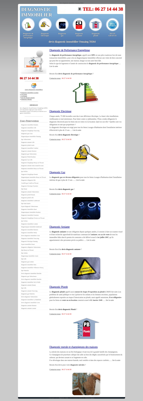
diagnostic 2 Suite (63, 398)
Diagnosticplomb (96, 35)
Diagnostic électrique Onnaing (29, 241)
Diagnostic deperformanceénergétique (28, 36)
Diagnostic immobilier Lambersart (30, 200)
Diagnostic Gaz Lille (26, 160)
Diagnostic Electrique (45, 35)
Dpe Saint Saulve (25, 203)
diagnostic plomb (58, 292)
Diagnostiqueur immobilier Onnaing (31, 136)
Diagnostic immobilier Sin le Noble (30, 282)
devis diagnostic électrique (68, 135)
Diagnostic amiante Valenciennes (30, 192)
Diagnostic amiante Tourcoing (29, 291)
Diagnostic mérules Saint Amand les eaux (32, 165)
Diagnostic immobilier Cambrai (29, 148)
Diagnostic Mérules (26, 99)
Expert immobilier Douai (28, 244)
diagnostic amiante (59, 232)
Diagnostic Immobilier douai (29, 209)
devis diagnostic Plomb (67, 309)
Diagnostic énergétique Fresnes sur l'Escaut (33, 218)
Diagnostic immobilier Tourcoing (30, 238)
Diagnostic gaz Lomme (27, 262)
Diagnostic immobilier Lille (28, 128)
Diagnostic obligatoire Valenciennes (31, 247)
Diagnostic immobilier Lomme (29, 224)
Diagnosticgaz (62, 35)
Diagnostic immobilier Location (29, 92)
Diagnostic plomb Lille (27, 197)
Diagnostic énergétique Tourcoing (30, 130)
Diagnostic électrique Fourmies (29, 186)
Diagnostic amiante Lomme (28, 308)
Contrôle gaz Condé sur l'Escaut (29, 183)
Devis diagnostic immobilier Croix (30, 235)
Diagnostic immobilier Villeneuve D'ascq (32, 267)
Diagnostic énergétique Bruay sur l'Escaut (32, 163)
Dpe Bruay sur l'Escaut (27, 250)
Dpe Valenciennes (26, 139)
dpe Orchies (24, 171)
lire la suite (110, 300)
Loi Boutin (24, 96)
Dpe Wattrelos (25, 270)
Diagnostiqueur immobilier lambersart (31, 227)
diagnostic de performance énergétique (66, 55)
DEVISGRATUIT (112, 35)
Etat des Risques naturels (28, 98)
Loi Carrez (24, 94)
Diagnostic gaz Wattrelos (28, 294)
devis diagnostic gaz (65, 189)
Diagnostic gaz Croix (27, 133)
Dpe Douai (24, 189)
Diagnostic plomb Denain (28, 195)
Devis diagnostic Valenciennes (29, 297)
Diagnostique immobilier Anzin (29, 256)
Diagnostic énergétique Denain (29, 174)
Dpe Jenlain (24, 253)
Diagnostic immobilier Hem (28, 265)
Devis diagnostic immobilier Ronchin (31, 273)
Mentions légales (89, 398)
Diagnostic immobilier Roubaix (29, 125)
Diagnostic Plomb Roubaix (28, 157)
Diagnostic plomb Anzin (27, 145)
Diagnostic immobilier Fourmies (30, 215)
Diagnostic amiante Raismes (29, 151)
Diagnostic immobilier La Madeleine (31, 299)
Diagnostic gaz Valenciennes (29, 154)
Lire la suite (53, 66)
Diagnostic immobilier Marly (29, 232)
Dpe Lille (23, 259)
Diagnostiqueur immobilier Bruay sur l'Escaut (33, 177)
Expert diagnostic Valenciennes (29, 206)
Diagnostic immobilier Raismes (29, 230)
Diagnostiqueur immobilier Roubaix (31, 212)
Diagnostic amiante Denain (28, 285)
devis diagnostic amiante (71, 249)
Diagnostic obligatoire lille (28, 180)
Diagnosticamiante (79, 35)
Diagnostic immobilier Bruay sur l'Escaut (32, 168)
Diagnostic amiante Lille (28, 142)
